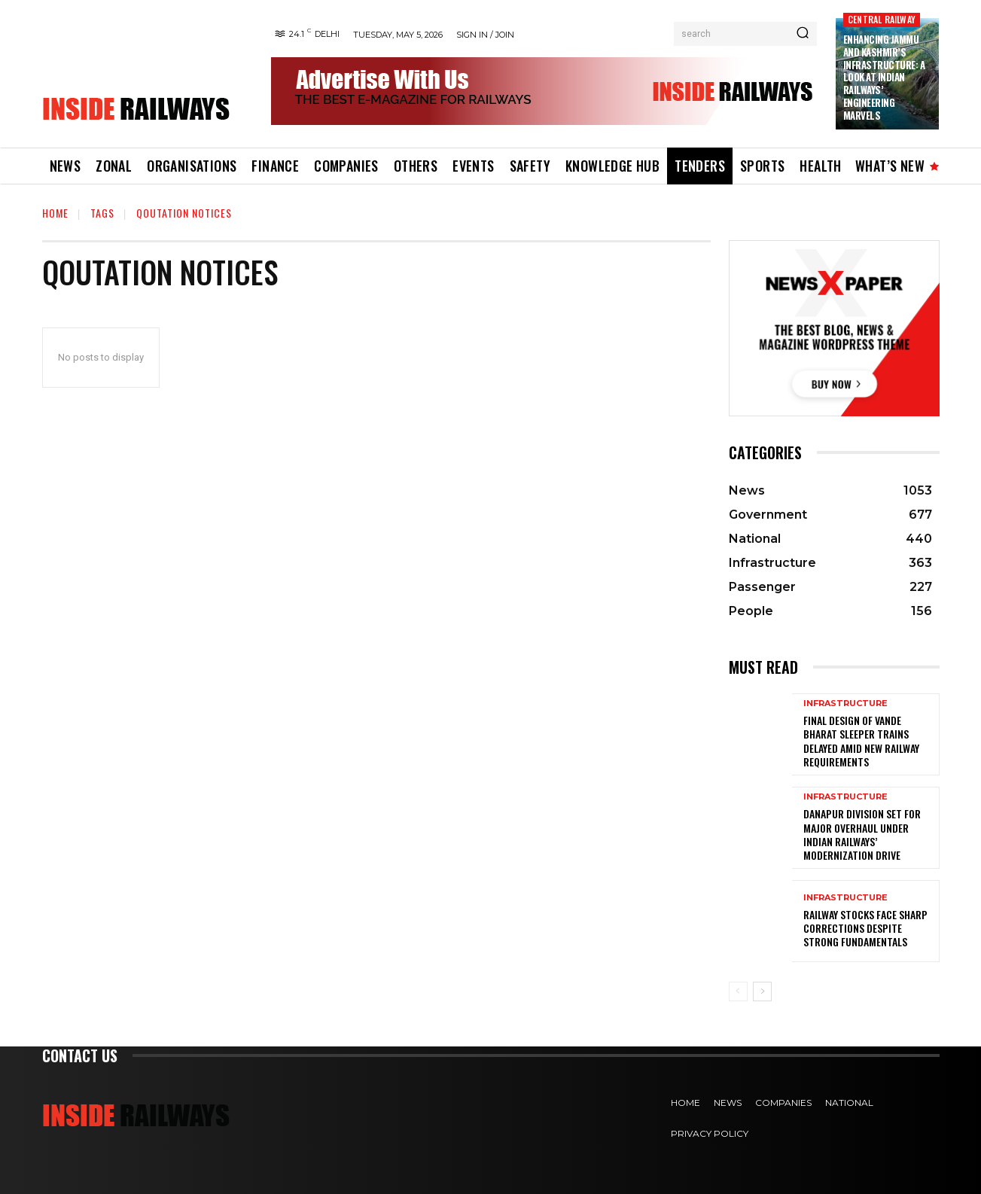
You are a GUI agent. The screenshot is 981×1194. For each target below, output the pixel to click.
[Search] (802, 34)
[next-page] (762, 991)
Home (55, 213)
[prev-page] (738, 991)
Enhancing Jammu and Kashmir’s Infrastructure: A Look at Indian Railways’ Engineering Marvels (884, 77)
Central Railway (881, 19)
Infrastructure (845, 703)
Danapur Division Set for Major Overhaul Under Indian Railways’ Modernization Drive (862, 834)
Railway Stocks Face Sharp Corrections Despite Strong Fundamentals (865, 927)
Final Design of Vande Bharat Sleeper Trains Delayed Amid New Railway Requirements (861, 740)
